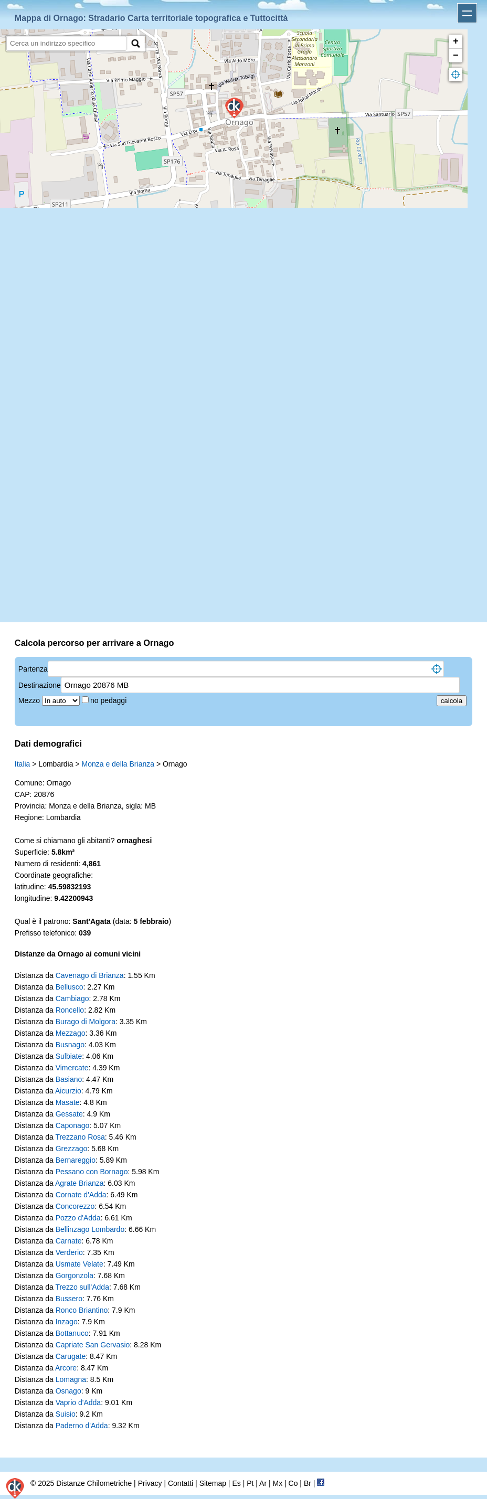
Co (293, 1483)
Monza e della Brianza (117, 764)
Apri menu (467, 13)
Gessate (69, 1114)
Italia (22, 764)
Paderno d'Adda (82, 1425)
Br (307, 1483)
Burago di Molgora (85, 1021)
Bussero (69, 1298)
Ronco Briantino (82, 1310)
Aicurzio (68, 1091)
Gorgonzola (74, 1275)
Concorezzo (75, 1206)
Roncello (70, 1010)
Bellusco (69, 987)
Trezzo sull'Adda (82, 1287)
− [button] (456, 55)
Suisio (66, 1414)
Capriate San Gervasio (93, 1345)
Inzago (67, 1321)
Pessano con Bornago (92, 1171)
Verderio (69, 1252)
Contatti (180, 1483)
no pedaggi (109, 700)
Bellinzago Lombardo (90, 1229)
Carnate (69, 1241)
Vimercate (72, 1068)
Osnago (68, 1391)
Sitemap (212, 1483)
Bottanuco (72, 1333)
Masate (68, 1102)
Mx (277, 1483)
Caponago (73, 1125)
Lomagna (71, 1379)
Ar (263, 1483)
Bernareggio (76, 1160)
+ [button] (456, 41)
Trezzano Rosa (79, 1137)
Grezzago (72, 1148)
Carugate (71, 1356)
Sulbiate (69, 1056)
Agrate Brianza (79, 1183)
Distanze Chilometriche (94, 1483)
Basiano (69, 1079)
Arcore (66, 1368)
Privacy (150, 1483)
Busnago (70, 1044)
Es (236, 1483)
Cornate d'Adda (81, 1194)
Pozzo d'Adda (78, 1218)
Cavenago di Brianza (90, 975)
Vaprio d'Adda (78, 1402)
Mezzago (71, 1033)
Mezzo (30, 700)
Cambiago (72, 998)
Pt (250, 1483)
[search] (66, 43)
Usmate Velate (79, 1264)
